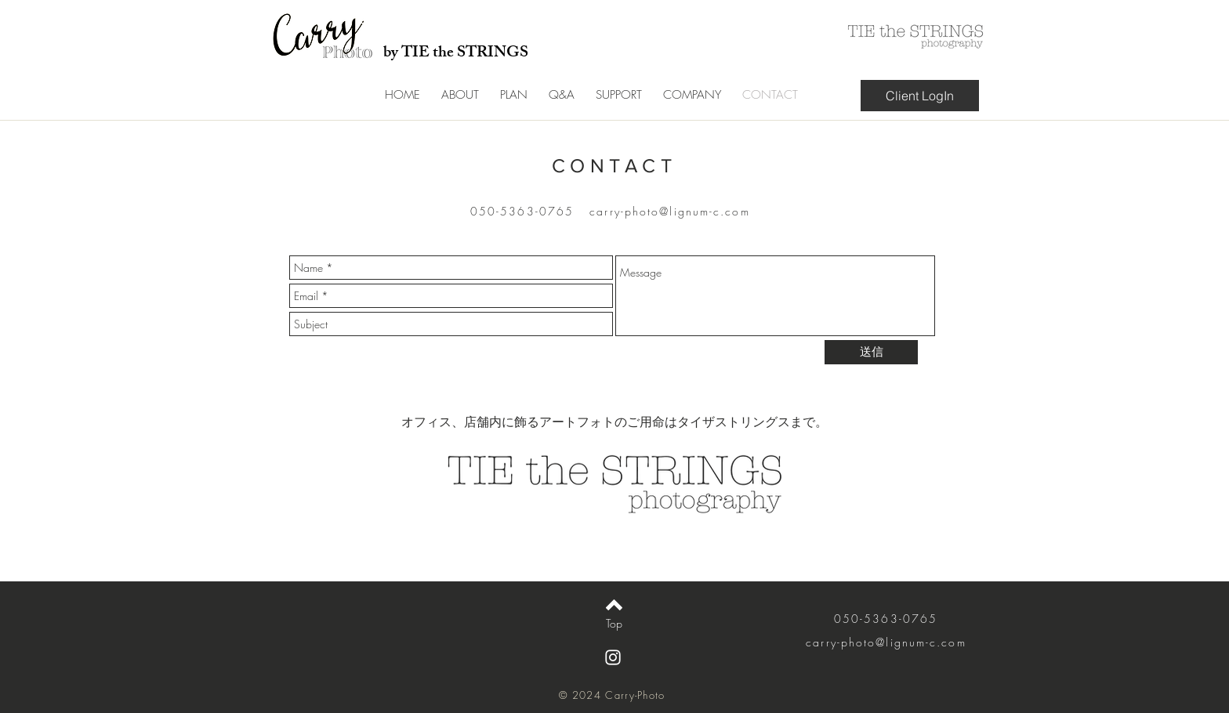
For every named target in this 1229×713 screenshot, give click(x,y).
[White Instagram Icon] (613, 657)
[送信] (871, 352)
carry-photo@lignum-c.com (669, 211)
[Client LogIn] (920, 95)
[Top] (614, 624)
